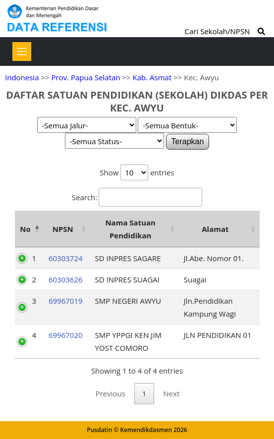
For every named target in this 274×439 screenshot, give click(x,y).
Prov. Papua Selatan (85, 77)
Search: (137, 197)
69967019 (66, 301)
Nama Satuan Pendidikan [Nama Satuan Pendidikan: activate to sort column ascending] (130, 229)
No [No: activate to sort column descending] (25, 229)
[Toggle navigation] (21, 51)
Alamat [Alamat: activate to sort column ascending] (215, 229)
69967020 (66, 335)
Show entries (137, 172)
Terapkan (187, 141)
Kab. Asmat (152, 77)
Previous (110, 393)
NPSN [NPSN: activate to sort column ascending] (63, 229)
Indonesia (22, 77)
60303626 (66, 279)
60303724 (66, 258)
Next (171, 393)
